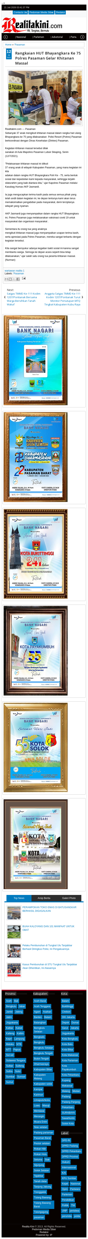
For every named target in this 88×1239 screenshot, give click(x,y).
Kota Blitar (67, 1049)
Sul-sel (10, 1055)
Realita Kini (28, 1226)
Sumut (9, 1082)
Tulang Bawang (42, 1197)
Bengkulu (11, 1006)
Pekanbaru (68, 1107)
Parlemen (67, 1194)
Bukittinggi (67, 1006)
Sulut (17, 1071)
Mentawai (39, 1111)
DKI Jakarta (68, 1017)
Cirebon (66, 1011)
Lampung (19, 1038)
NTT (8, 1049)
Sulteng (20, 1065)
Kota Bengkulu (70, 1038)
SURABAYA (68, 1112)
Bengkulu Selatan (43, 1047)
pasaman (39, 1217)
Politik (65, 1205)
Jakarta (75, 1028)
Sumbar (10, 1076)
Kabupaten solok (43, 1083)
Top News (19, 898)
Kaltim (20, 1033)
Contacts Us (20, 12)
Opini (65, 1189)
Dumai (75, 1022)
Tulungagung (41, 1212)
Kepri (9, 1038)
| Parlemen (31, 37)
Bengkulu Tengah (43, 1053)
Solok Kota (68, 1123)
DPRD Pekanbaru (71, 1151)
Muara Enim (40, 1121)
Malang (66, 1091)
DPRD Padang (70, 1145)
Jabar (22, 1006)
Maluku (10, 1044)
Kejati (65, 1183)
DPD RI (66, 1140)
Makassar (67, 1085)
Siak (47, 1159)
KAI (64, 1172)
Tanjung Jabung (42, 1186)
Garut (65, 1028)
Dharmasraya (41, 1064)
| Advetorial (50, 37)
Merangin (39, 1116)
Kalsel (19, 1028)
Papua (16, 1049)
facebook (72, 7)
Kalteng (10, 1033)
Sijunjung (39, 1165)
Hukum (66, 1162)
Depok (65, 1022)
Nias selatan (40, 1127)
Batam (47, 1017)
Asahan (47, 1011)
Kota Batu (67, 1044)
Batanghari (40, 1022)
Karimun (38, 1094)
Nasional (75, 1183)
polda (77, 1216)
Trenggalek (40, 1192)
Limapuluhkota (42, 1100)
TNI (73, 1205)
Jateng (18, 1011)
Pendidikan (68, 1200)
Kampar (38, 1089)
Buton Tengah (41, 1058)
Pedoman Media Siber (41, 12)
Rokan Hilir (40, 1148)
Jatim (9, 1017)
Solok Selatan (41, 1170)
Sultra (9, 1071)
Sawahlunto (68, 1118)
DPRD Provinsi (70, 1156)
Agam (37, 1011)
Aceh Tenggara (42, 1006)
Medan (76, 1091)
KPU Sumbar (69, 1178)
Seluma (38, 1159)
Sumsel (21, 1076)
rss (83, 7)
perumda (66, 1216)
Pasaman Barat (42, 1138)
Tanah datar (40, 1181)
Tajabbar (38, 1175)
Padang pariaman (43, 1132)
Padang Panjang (71, 1102)
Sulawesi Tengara (15, 1060)
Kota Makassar (70, 1055)
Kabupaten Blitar (43, 1069)
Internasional (69, 1167)
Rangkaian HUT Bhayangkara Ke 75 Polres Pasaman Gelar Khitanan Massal (48, 58)
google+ (77, 7)
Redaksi (60, 12)
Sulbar (9, 1065)
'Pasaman (18, 273)
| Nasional (13, 37)
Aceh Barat (40, 1001)
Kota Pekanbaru (70, 1074)
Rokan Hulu (40, 1154)
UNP (64, 1210)
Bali (16, 1001)
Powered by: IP (44, 1235)
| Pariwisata (69, 37)
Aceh (9, 1001)
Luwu (37, 1105)
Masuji (45, 1105)
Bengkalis (39, 1037)
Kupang (66, 1080)
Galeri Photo (69, 898)
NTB (19, 1044)
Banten (38, 1017)
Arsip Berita (44, 898)
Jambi (9, 1011)
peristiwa (74, 1210)
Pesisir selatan (42, 1143)
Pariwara (75, 1189)
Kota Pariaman (70, 1060)
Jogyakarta (12, 1022)
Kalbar (9, 1028)
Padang (66, 1096)
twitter (67, 7)
